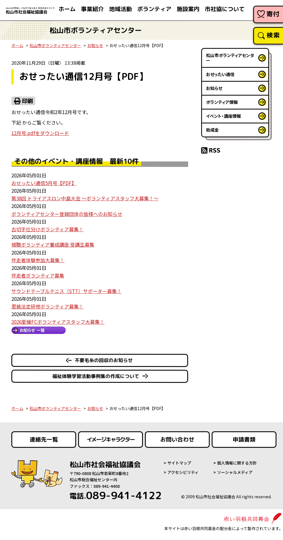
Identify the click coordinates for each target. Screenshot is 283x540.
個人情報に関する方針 (237, 463)
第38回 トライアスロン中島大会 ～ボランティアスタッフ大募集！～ (85, 198)
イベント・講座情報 (223, 116)
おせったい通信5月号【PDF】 (43, 182)
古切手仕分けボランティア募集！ (47, 229)
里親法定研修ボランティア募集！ (47, 306)
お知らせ (95, 45)
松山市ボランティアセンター (55, 45)
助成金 (212, 130)
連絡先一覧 (44, 440)
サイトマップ (179, 463)
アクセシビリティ (183, 472)
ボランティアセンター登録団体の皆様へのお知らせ (66, 213)
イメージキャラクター (110, 440)
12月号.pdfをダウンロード (40, 132)
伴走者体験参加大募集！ (37, 260)
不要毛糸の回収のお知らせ (104, 360)
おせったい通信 (220, 74)
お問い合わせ (177, 440)
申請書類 (244, 440)
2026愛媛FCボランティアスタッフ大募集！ (58, 321)
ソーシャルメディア (235, 472)
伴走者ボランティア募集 (37, 275)
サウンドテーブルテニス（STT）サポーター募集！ (66, 291)
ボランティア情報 (222, 102)
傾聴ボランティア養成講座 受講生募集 (52, 244)
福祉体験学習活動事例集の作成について (95, 376)
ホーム (17, 45)
